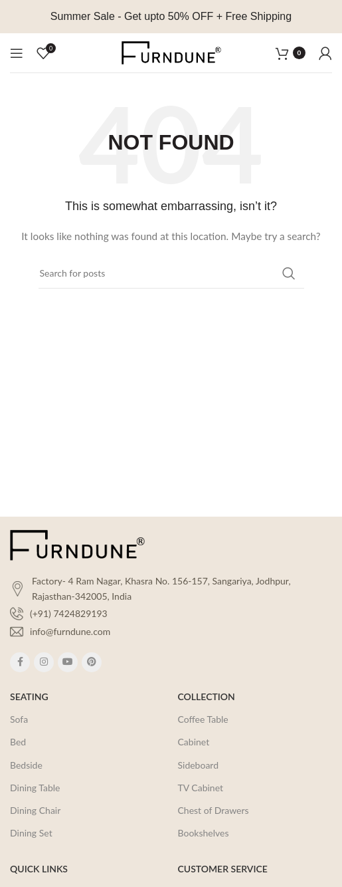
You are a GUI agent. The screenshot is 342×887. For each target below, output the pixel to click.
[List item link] (171, 613)
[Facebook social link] (20, 662)
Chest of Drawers (213, 810)
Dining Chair (35, 810)
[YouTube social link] (68, 662)
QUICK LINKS (39, 868)
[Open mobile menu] (16, 53)
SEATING (29, 696)
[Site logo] (171, 51)
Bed (18, 741)
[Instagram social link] (44, 662)
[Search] (171, 273)
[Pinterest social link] (92, 662)
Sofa (19, 719)
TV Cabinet (201, 787)
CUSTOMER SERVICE (223, 868)
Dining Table (35, 787)
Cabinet (194, 741)
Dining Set (31, 832)
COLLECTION (206, 696)
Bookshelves (203, 832)
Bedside (26, 765)
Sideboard (198, 765)
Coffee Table (203, 719)
